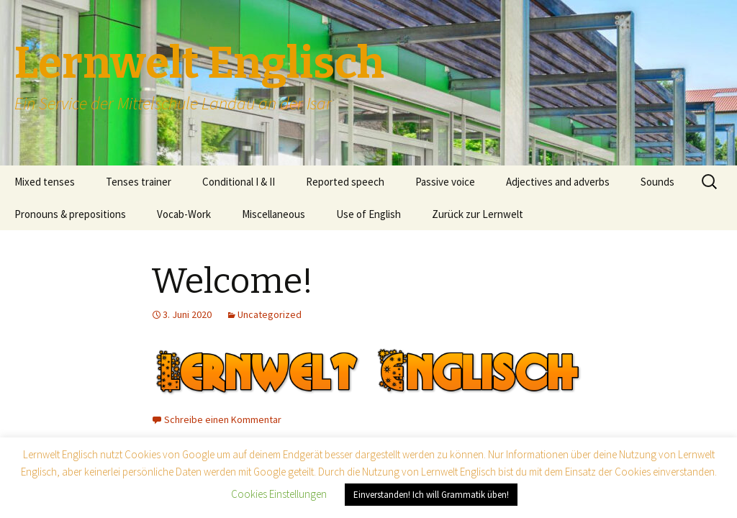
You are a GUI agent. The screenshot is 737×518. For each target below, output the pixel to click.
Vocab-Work (184, 214)
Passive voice (445, 181)
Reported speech (345, 181)
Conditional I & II (238, 181)
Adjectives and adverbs (558, 181)
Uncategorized (270, 314)
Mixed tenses (44, 181)
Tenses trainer (138, 181)
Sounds (657, 181)
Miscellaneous (273, 214)
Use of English (368, 214)
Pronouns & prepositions (70, 214)
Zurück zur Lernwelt (477, 214)
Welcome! (232, 281)
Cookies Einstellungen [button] (279, 494)
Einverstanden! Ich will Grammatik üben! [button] (431, 495)
